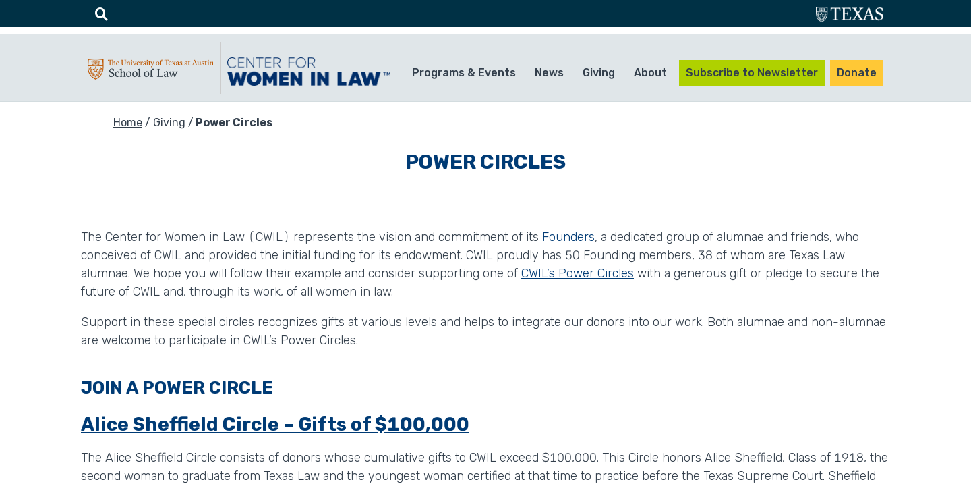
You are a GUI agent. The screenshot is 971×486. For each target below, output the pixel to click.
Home (127, 122)
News (549, 72)
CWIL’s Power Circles (577, 273)
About (650, 72)
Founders (568, 237)
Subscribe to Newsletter (752, 72)
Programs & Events (464, 72)
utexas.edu (849, 16)
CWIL (310, 71)
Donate (857, 72)
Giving (599, 72)
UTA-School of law (151, 72)
